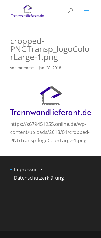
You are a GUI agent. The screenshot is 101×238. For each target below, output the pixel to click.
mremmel (26, 67)
